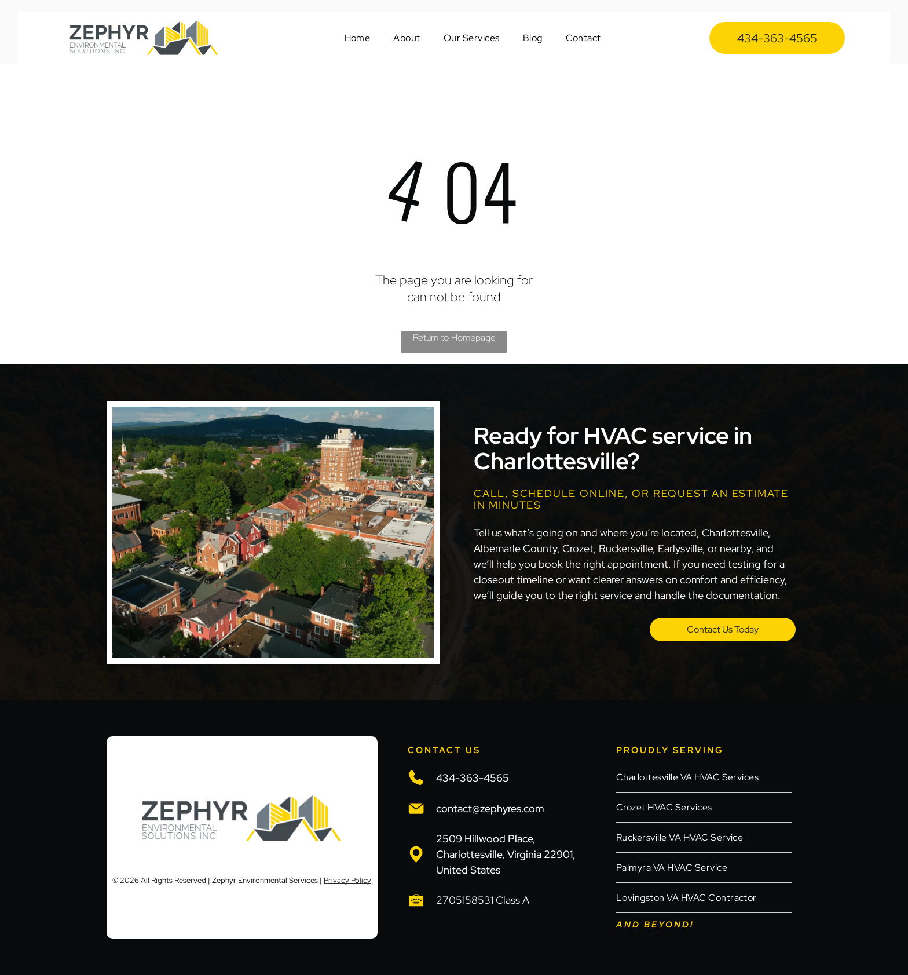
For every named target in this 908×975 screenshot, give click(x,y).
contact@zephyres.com (490, 808)
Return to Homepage (454, 337)
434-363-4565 (472, 777)
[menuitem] (357, 38)
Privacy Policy (347, 880)
